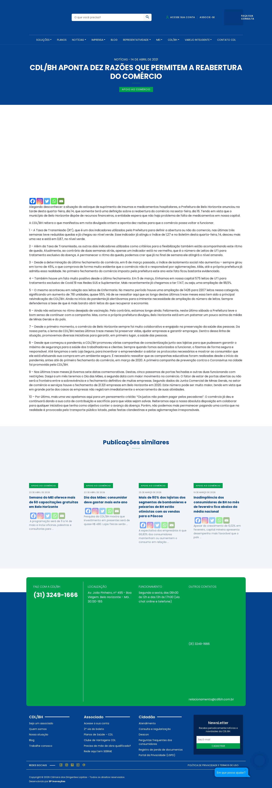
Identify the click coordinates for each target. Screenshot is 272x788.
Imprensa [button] (97, 40)
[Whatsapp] (54, 200)
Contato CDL (226, 40)
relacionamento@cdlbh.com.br (211, 699)
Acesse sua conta (180, 17)
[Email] (61, 200)
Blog (114, 40)
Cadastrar (218, 745)
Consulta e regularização (155, 728)
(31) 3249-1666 (55, 594)
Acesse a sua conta (96, 722)
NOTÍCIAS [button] (78, 40)
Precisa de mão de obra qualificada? (107, 745)
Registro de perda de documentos (161, 749)
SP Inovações (57, 780)
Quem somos (38, 728)
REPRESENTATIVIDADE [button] (136, 40)
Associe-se (207, 17)
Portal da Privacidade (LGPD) (157, 754)
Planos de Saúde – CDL (98, 734)
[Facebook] (32, 200)
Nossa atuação (38, 734)
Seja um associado (41, 722)
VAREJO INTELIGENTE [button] (197, 40)
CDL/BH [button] (172, 40)
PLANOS (62, 40)
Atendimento (147, 722)
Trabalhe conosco (40, 745)
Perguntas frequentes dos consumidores (155, 741)
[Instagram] (40, 200)
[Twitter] (47, 200)
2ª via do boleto (94, 728)
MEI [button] (158, 40)
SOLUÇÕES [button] (43, 40)
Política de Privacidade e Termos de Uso (213, 764)
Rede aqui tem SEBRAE (98, 750)
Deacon (144, 734)
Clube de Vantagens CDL (100, 739)
